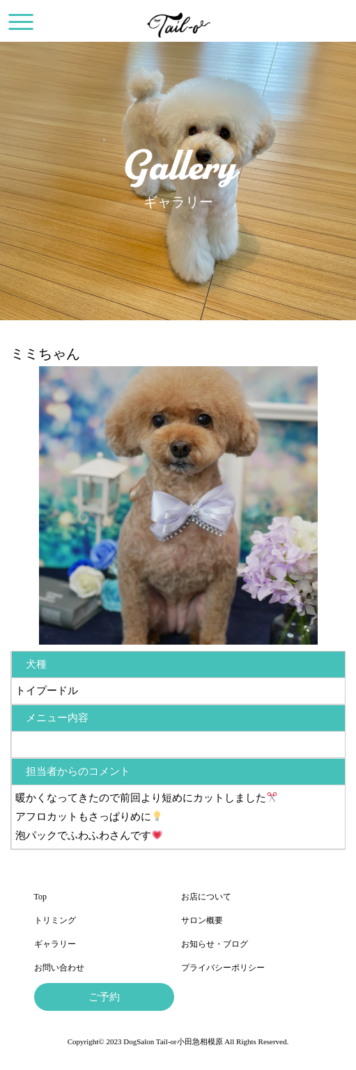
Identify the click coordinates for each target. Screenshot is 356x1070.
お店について (206, 897)
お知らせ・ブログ (214, 944)
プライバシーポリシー (223, 968)
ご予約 (104, 996)
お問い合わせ (59, 968)
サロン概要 (202, 920)
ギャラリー (55, 944)
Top (40, 897)
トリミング (55, 920)
